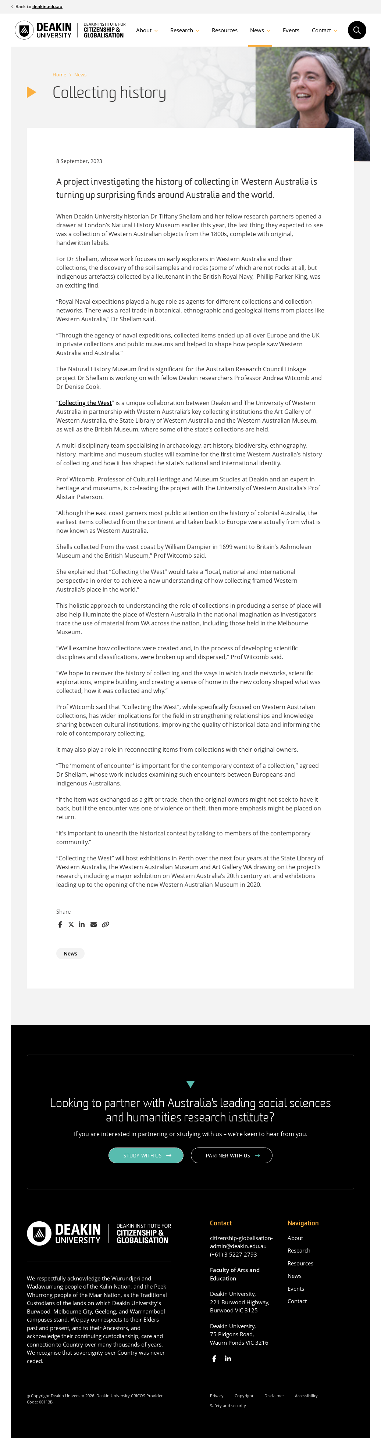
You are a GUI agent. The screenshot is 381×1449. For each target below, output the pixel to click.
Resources (225, 30)
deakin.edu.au (47, 6)
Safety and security (228, 1405)
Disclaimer (274, 1395)
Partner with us (228, 1156)
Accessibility (306, 1395)
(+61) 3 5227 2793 (233, 1254)
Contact (321, 30)
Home (59, 74)
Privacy (217, 1395)
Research (181, 30)
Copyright (244, 1395)
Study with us (142, 1156)
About (144, 30)
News (257, 30)
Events (291, 30)
